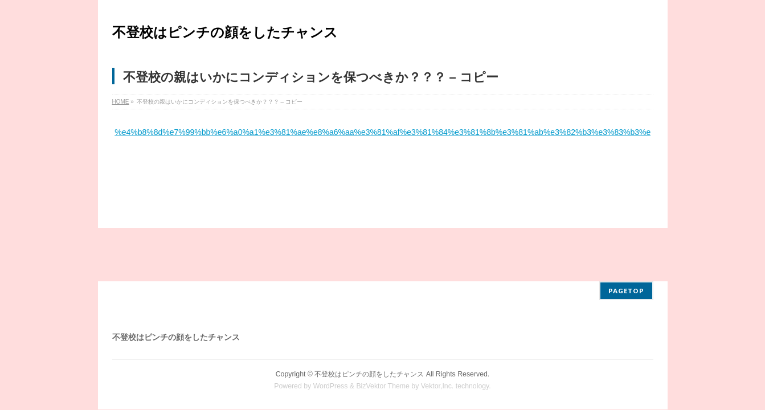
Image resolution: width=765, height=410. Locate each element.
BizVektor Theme (383, 333)
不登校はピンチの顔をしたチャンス (225, 32)
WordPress (330, 333)
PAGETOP (626, 237)
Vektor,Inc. (437, 333)
